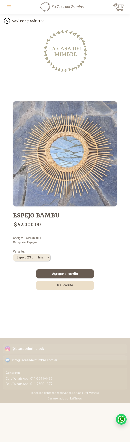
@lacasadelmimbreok (28, 362)
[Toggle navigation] (8, 7)
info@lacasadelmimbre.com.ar (34, 374)
